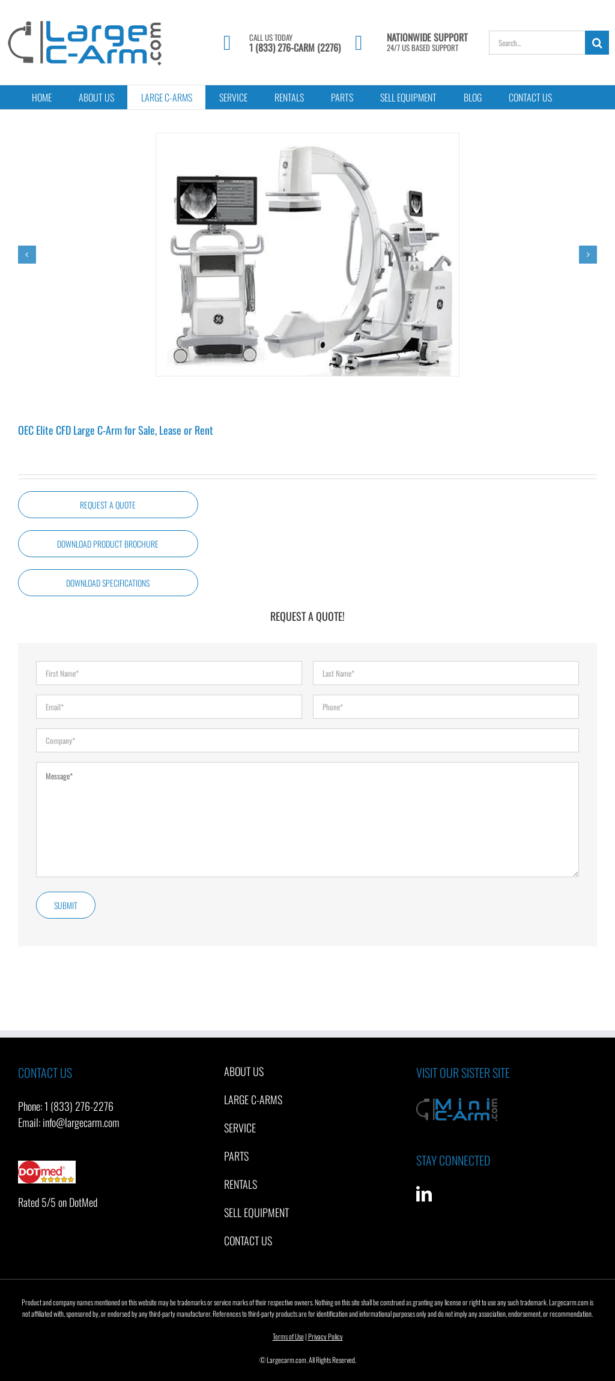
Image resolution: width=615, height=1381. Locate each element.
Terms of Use (288, 1336)
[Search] (597, 43)
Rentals (240, 1184)
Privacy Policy (325, 1336)
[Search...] (537, 43)
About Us (244, 1071)
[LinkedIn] (424, 1193)
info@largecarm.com (81, 1122)
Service (240, 1127)
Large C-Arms (253, 1099)
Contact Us (248, 1240)
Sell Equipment (256, 1212)
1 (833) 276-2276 (79, 1106)
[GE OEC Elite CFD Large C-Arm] (307, 254)
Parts (236, 1156)
